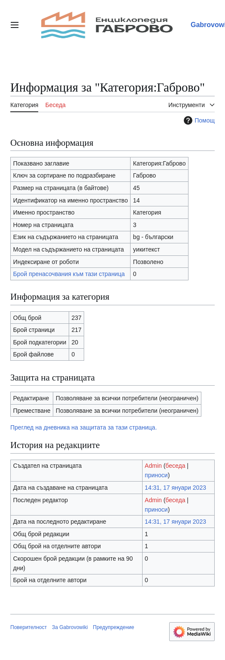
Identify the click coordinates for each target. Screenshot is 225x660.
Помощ (198, 120)
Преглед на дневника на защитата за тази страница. (83, 427)
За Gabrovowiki (70, 627)
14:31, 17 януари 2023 (175, 487)
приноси (156, 475)
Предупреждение (113, 627)
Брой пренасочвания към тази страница (69, 273)
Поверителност (28, 627)
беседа (175, 465)
